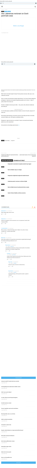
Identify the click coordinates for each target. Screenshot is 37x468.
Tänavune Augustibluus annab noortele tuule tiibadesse (9, 408)
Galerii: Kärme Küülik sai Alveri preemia (17, 193)
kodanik (15, 263)
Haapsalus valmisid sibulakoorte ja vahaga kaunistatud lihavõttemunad (12, 430)
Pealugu (6, 11)
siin (18, 125)
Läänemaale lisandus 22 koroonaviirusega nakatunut (27, 155)
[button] (35, 6)
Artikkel (6, 9)
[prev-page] (2, 199)
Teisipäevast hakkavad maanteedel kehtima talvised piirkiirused (9, 155)
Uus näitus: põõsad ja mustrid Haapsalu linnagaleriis (9, 397)
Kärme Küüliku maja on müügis (15, 169)
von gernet (12, 140)
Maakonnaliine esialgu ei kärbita (6, 446)
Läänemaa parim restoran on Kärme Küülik (17, 181)
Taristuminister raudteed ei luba (6, 424)
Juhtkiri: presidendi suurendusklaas (6, 419)
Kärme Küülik (7, 140)
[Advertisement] (19, 350)
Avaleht (2, 9)
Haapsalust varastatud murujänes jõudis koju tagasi (19, 164)
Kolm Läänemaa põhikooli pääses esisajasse (8, 441)
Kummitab (14, 254)
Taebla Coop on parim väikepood (6, 392)
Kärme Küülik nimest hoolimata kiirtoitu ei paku (18, 187)
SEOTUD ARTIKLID (7, 160)
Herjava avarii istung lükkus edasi (6, 457)
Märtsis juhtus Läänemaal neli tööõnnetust (7, 435)
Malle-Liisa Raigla (18, 26)
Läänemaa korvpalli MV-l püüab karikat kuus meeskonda (10, 381)
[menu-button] (2, 6)
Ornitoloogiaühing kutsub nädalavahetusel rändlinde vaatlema (10, 386)
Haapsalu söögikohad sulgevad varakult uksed (18, 175)
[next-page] (4, 199)
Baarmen (12, 246)
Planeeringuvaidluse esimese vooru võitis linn (8, 413)
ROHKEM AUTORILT (19, 160)
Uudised (9, 11)
